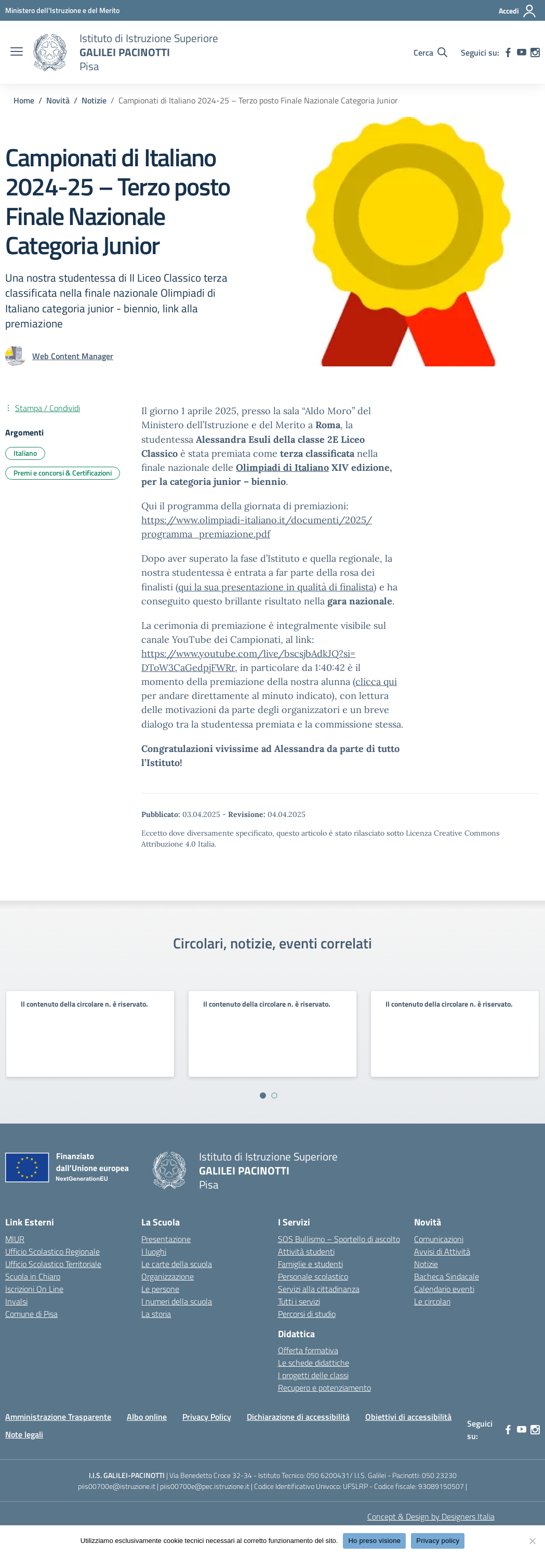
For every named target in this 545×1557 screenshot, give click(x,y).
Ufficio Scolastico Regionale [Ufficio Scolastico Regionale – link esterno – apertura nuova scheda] (52, 1251)
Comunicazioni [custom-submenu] (438, 1239)
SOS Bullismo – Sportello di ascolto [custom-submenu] (339, 1239)
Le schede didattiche (313, 1362)
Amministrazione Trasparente (58, 1416)
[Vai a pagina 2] (274, 1095)
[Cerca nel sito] (430, 52)
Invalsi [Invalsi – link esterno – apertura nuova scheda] (16, 1301)
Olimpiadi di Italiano (282, 467)
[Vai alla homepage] (50, 52)
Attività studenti (306, 1251)
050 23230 (439, 1475)
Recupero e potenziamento (324, 1387)
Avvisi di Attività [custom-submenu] (442, 1251)
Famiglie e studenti (310, 1264)
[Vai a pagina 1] (263, 1095)
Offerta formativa (308, 1350)
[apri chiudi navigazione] (16, 52)
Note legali (24, 1434)
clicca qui (376, 682)
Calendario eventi (444, 1289)
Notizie (426, 1264)
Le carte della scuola (176, 1264)
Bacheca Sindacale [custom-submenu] (446, 1276)
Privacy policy (437, 1541)
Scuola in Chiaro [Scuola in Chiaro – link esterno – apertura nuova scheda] (32, 1276)
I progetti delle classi (313, 1375)
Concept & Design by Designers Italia (431, 1516)
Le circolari (432, 1301)
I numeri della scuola (176, 1301)
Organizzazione (167, 1276)
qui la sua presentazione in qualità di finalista (276, 587)
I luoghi (153, 1251)
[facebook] (508, 52)
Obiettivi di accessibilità (408, 1416)
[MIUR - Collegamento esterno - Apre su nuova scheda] (62, 10)
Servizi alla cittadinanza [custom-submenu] (319, 1289)
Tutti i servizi (299, 1301)
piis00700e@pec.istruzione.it (204, 1486)
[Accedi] (518, 11)
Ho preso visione (374, 1541)
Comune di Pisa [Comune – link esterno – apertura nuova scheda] (31, 1314)
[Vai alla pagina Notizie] (94, 100)
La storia (156, 1314)
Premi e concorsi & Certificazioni (63, 472)
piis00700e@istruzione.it (116, 1486)
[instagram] (535, 52)
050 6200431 (328, 1475)
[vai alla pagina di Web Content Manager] (72, 356)
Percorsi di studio (307, 1314)
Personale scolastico (313, 1276)
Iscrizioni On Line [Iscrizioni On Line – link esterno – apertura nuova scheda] (34, 1289)
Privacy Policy (206, 1416)
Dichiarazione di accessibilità (298, 1416)
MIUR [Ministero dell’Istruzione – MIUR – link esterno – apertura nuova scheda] (14, 1239)
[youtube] (521, 52)
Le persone (160, 1289)
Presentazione (166, 1239)
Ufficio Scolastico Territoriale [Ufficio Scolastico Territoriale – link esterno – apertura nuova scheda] (53, 1264)
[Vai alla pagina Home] (24, 100)
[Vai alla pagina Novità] (58, 100)
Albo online (147, 1416)
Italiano (25, 452)
